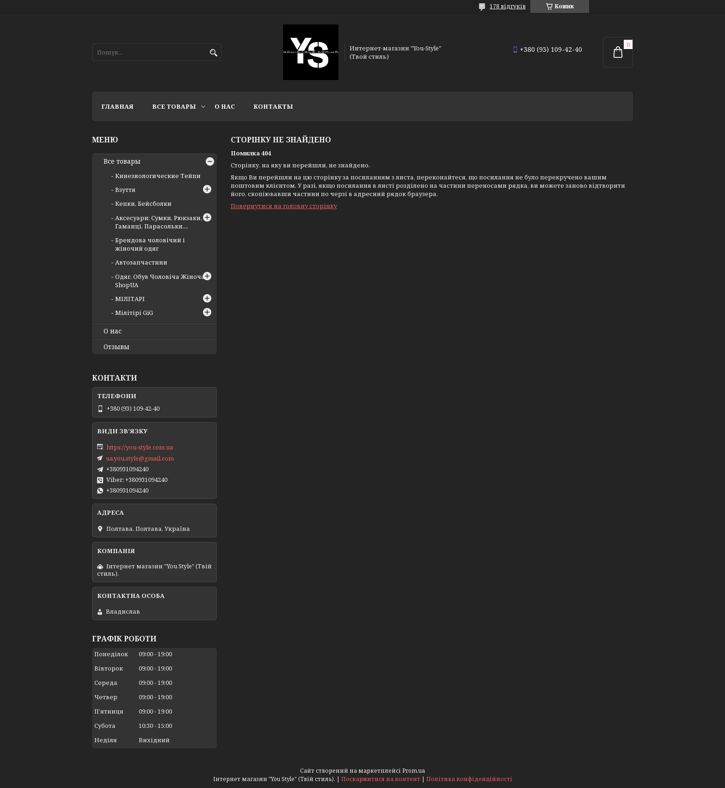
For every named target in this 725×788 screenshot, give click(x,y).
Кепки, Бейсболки (143, 203)
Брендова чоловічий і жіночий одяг (150, 244)
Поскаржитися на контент (380, 779)
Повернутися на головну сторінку (284, 206)
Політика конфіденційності (469, 779)
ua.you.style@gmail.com (140, 458)
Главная (117, 106)
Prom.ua (413, 771)
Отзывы (116, 347)
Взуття (125, 189)
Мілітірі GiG (134, 312)
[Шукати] (213, 53)
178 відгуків (508, 6)
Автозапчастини (141, 262)
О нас (225, 106)
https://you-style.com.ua (139, 447)
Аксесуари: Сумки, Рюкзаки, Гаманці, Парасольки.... (158, 222)
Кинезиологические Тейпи (158, 176)
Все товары (174, 106)
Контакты (273, 106)
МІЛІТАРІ (130, 299)
